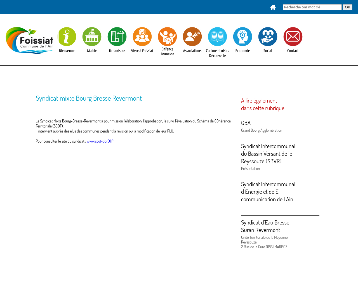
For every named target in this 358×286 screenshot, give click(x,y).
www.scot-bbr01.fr (100, 141)
